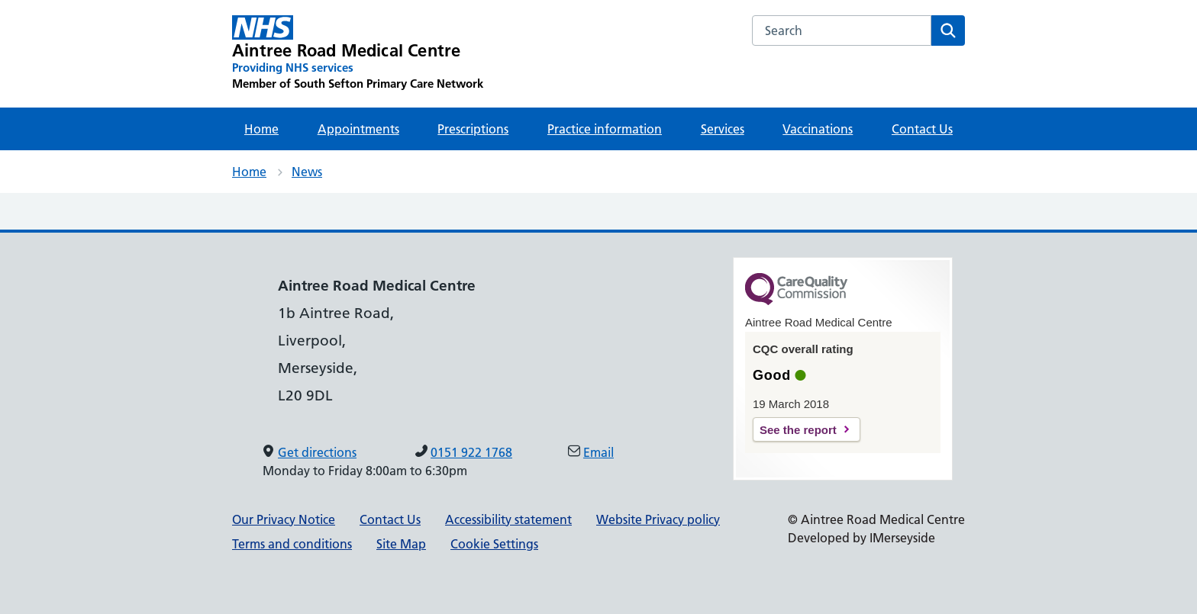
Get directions (317, 452)
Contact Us (922, 129)
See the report (798, 429)
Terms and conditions (292, 543)
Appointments (358, 129)
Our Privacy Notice (283, 519)
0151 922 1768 (471, 452)
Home (261, 129)
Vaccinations (817, 129)
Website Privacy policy (658, 519)
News (307, 171)
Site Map (401, 543)
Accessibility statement (508, 519)
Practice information (604, 129)
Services (722, 129)
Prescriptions (472, 129)
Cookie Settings (494, 543)
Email (598, 452)
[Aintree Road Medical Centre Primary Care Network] (357, 53)
